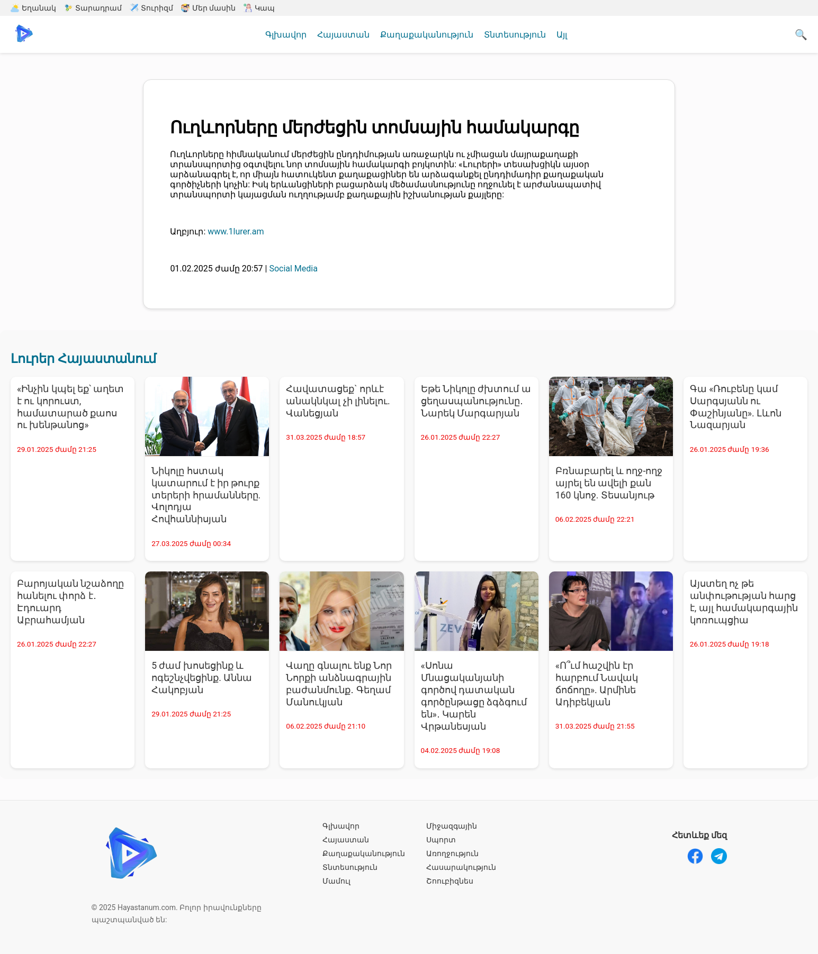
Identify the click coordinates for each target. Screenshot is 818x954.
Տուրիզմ (151, 8)
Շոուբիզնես (449, 881)
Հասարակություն (461, 867)
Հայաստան (343, 35)
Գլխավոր (286, 35)
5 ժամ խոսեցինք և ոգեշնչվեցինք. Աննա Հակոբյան (201, 677)
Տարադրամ (93, 8)
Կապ (259, 8)
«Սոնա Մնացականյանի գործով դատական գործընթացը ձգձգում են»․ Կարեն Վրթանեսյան (474, 695)
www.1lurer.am (236, 231)
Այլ (561, 35)
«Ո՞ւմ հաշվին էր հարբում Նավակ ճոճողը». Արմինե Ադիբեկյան (596, 683)
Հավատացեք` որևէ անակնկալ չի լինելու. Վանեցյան (338, 401)
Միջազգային (451, 826)
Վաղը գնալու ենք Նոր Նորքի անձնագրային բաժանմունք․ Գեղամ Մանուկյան (339, 683)
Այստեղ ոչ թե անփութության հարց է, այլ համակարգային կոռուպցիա (744, 601)
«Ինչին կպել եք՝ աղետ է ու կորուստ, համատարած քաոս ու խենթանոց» (70, 407)
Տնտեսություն (515, 35)
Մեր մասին (208, 8)
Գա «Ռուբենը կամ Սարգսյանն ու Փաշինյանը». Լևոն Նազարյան (735, 407)
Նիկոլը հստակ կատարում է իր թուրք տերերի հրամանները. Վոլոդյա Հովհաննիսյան (205, 495)
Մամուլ (336, 881)
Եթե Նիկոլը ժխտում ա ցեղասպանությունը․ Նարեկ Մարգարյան (476, 401)
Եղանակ (33, 8)
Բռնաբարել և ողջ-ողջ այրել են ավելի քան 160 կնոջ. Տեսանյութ (609, 483)
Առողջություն (452, 853)
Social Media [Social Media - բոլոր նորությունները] (293, 269)
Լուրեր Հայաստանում (83, 358)
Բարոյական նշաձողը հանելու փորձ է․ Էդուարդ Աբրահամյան (70, 601)
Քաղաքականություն (426, 35)
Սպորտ (441, 839)
